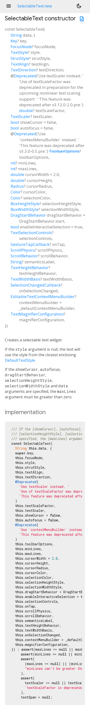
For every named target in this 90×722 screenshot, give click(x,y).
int (13, 163)
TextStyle (19, 52)
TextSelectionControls (31, 232)
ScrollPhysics (23, 250)
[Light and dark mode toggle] (79, 6)
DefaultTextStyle (20, 360)
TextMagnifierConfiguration (37, 314)
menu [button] (9, 6)
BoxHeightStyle (25, 203)
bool (15, 122)
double (26, 110)
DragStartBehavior (28, 215)
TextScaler (20, 116)
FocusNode (21, 46)
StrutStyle (20, 58)
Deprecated (25, 76)
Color (16, 192)
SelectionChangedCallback (36, 285)
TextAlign (20, 64)
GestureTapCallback (30, 244)
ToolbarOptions (64, 151)
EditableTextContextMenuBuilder (43, 296)
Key (14, 41)
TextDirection (23, 70)
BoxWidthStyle (24, 209)
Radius (17, 186)
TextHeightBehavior (29, 267)
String (16, 35)
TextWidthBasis (26, 279)
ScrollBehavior (24, 256)
